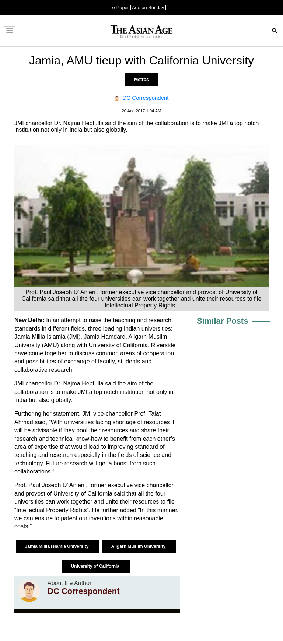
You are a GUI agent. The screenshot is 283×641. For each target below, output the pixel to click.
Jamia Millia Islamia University (57, 546)
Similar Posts (222, 320)
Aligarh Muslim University (139, 546)
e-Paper (120, 7)
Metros (141, 79)
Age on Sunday (148, 7)
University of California (96, 566)
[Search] (275, 31)
